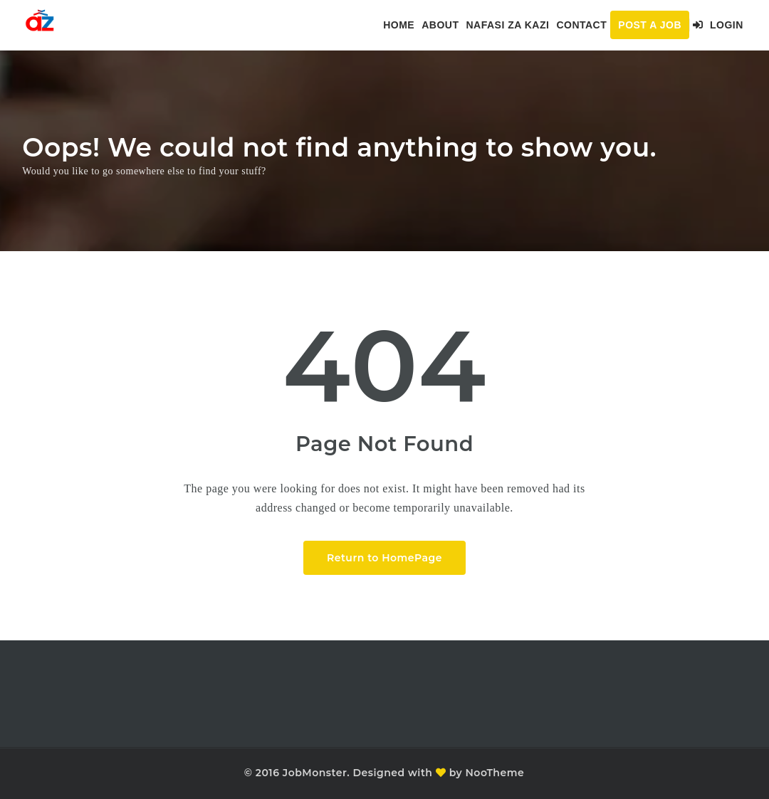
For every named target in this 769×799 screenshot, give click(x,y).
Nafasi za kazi (507, 25)
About (440, 25)
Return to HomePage (384, 557)
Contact (581, 25)
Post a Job (649, 25)
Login (718, 25)
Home (398, 25)
